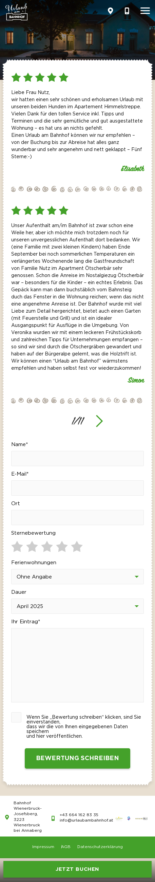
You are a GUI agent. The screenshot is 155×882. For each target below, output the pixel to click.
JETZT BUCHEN (77, 869)
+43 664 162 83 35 (79, 815)
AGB (66, 847)
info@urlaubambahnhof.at (86, 820)
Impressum (43, 847)
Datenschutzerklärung (100, 847)
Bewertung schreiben (77, 758)
